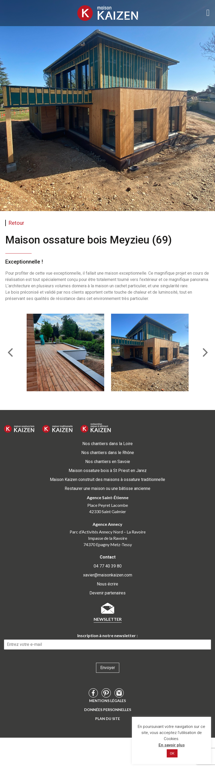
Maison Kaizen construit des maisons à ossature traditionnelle (107, 479)
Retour (16, 223)
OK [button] (172, 753)
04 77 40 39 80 (108, 566)
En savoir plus (172, 745)
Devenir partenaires (107, 592)
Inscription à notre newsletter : (107, 635)
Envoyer (107, 667)
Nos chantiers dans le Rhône (107, 452)
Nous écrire (107, 583)
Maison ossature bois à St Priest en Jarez (108, 470)
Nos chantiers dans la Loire (107, 443)
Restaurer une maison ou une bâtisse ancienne (107, 488)
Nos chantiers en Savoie (107, 461)
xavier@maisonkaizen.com (107, 575)
